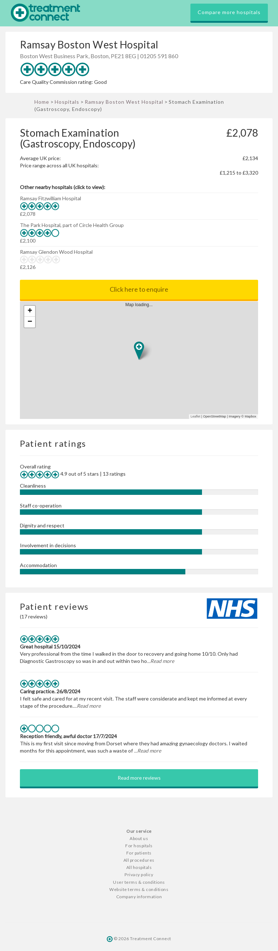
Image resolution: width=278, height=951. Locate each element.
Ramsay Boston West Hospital (124, 102)
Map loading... (142, 360)
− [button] (30, 322)
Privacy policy (139, 874)
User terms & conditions (139, 882)
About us (139, 838)
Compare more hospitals (229, 12)
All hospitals (139, 867)
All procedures (139, 860)
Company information (139, 896)
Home (41, 102)
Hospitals (67, 102)
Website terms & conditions (138, 889)
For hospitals (139, 845)
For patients (139, 853)
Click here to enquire (139, 289)
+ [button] (30, 311)
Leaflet (196, 416)
